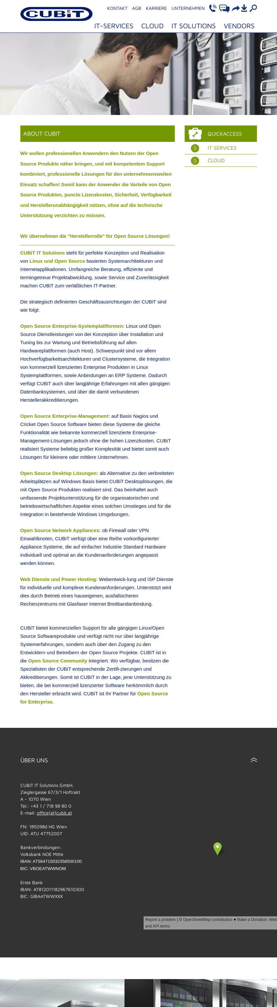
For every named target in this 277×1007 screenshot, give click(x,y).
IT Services (214, 148)
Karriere (156, 8)
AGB (136, 8)
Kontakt (117, 8)
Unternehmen (188, 8)
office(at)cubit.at (54, 813)
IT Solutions (194, 26)
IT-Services (113, 26)
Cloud (152, 26)
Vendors (239, 26)
